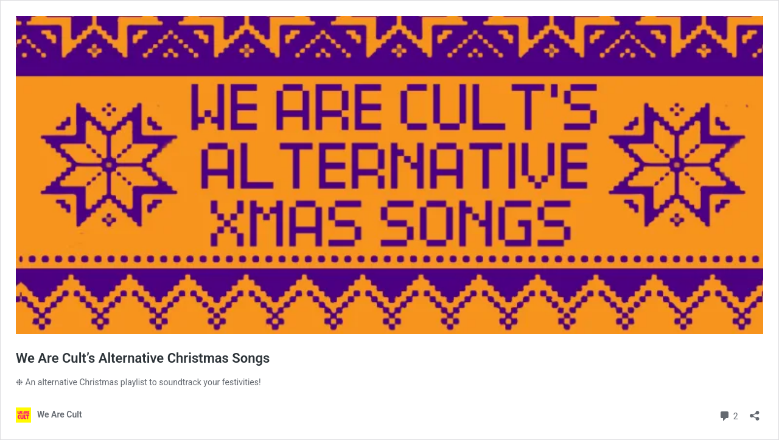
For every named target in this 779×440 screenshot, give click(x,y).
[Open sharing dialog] (754, 411)
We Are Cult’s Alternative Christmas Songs (143, 358)
